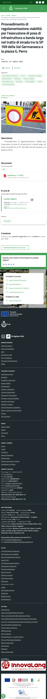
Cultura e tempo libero (8, 392)
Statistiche (4, 593)
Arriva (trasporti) (6, 634)
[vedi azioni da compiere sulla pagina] (16, 67)
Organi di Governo (6, 346)
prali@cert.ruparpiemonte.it (13, 483)
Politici (3, 364)
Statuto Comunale (7, 575)
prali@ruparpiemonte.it (12, 485)
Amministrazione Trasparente (10, 551)
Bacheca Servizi (6, 572)
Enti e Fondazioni (6, 358)
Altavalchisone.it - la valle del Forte (12, 637)
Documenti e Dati (6, 355)
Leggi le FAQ (5, 560)
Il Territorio (4, 452)
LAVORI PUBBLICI (10, 199)
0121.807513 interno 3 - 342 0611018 (15, 205)
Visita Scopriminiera (7, 652)
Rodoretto (4, 649)
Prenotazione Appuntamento (10, 563)
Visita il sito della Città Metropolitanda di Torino (15, 616)
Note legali (4, 581)
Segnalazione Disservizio (8, 566)
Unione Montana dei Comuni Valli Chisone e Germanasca (19, 619)
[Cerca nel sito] (42, 8)
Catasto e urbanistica (7, 389)
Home (2, 15)
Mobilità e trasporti (7, 404)
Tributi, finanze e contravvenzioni (11, 410)
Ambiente (4, 377)
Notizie (14, 15)
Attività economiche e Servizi (10, 461)
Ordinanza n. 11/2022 (15, 175)
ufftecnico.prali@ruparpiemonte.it (17, 208)
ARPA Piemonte (6, 631)
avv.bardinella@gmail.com (13, 540)
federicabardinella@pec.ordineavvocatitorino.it (18, 542)
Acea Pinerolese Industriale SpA (11, 625)
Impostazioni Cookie (7, 584)
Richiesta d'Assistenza (8, 569)
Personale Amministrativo (9, 361)
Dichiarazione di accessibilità (10, 554)
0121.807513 (7, 474)
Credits (3, 587)
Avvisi (3, 436)
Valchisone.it (5, 646)
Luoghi (3, 449)
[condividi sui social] (5, 67)
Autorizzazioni (5, 386)
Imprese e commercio (7, 401)
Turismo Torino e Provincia (9, 628)
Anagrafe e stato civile (8, 380)
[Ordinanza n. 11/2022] (4, 175)
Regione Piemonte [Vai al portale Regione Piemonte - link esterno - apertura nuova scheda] (7, 2)
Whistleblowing (6, 599)
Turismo (3, 413)
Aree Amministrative (7, 349)
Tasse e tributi (5, 427)
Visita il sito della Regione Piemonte (12, 613)
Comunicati (4, 433)
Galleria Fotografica (7, 455)
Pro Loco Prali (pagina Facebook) (11, 640)
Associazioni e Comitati (8, 464)
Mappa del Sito (5, 596)
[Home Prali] (17, 8)
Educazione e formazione (9, 395)
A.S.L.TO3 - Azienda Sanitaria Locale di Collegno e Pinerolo (19, 622)
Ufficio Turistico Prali (7, 643)
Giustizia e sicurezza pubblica (10, 398)
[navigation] (4, 8)
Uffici (2, 352)
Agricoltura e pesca (7, 374)
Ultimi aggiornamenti (7, 590)
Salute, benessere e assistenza (10, 407)
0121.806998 (8, 476)
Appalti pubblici (6, 383)
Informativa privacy (7, 578)
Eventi (3, 446)
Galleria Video (5, 458)
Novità (8, 15)
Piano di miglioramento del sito (10, 557)
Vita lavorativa (5, 416)
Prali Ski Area (5, 610)
